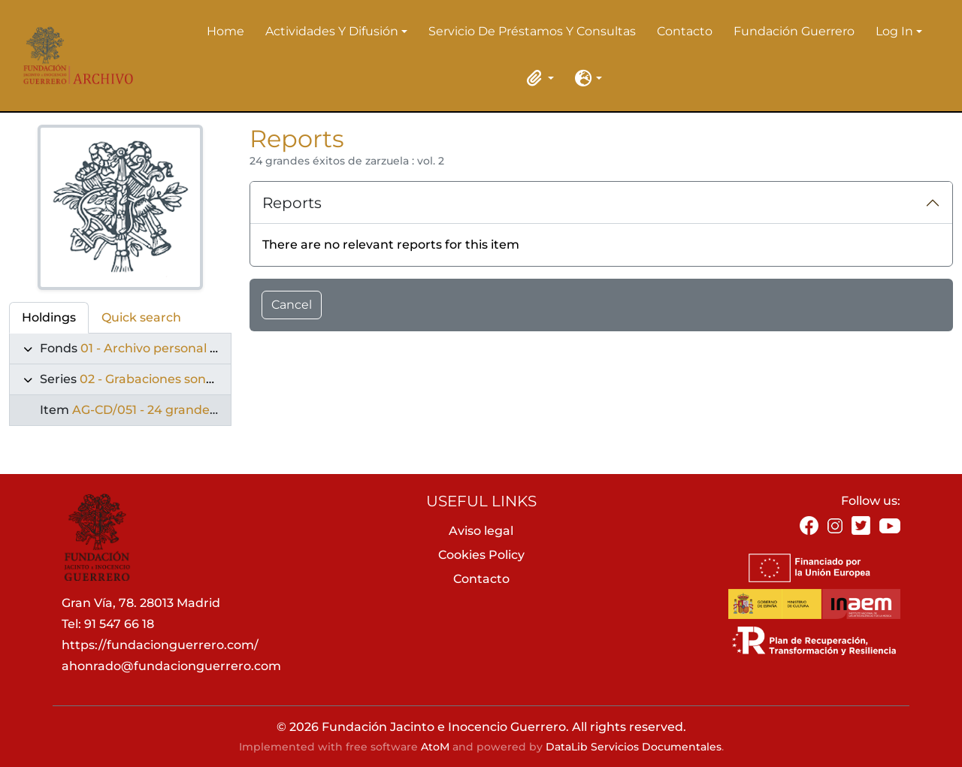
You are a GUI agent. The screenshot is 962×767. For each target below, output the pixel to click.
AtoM (435, 746)
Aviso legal (481, 531)
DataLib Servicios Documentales (634, 746)
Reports (292, 203)
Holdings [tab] (49, 317)
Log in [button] (894, 32)
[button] (537, 78)
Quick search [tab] (141, 317)
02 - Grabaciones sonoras (155, 379)
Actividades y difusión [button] (331, 32)
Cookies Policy (481, 555)
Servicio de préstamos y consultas (532, 31)
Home (225, 31)
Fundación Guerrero (794, 31)
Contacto (684, 31)
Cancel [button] (291, 304)
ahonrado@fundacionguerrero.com (171, 666)
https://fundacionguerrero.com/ (160, 645)
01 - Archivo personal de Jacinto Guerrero (205, 348)
